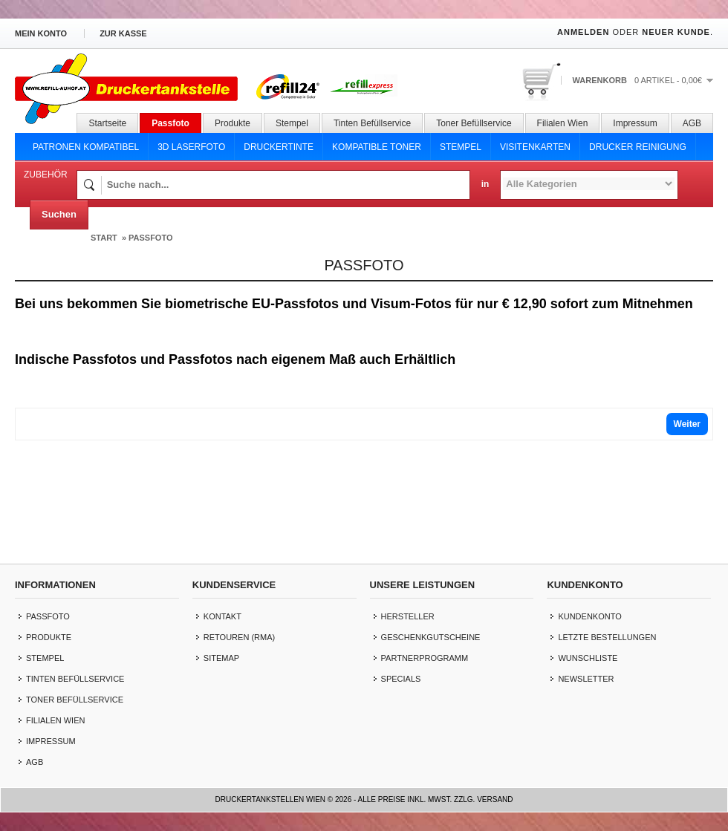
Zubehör (46, 174)
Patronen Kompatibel (86, 147)
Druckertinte (278, 147)
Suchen (59, 214)
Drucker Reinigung (637, 147)
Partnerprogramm (425, 658)
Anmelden (583, 31)
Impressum (635, 123)
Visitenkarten (535, 147)
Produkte (232, 123)
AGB (692, 123)
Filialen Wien (562, 123)
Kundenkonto (589, 616)
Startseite (107, 123)
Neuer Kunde (676, 31)
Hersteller (408, 616)
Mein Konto (41, 33)
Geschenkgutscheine (431, 637)
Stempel (292, 123)
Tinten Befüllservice (372, 123)
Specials (401, 678)
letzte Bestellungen (607, 637)
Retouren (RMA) (239, 637)
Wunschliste (587, 658)
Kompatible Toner (376, 147)
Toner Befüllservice (473, 123)
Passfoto (170, 123)
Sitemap (221, 658)
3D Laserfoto (191, 147)
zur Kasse (123, 33)
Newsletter (586, 678)
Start (104, 237)
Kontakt (222, 616)
